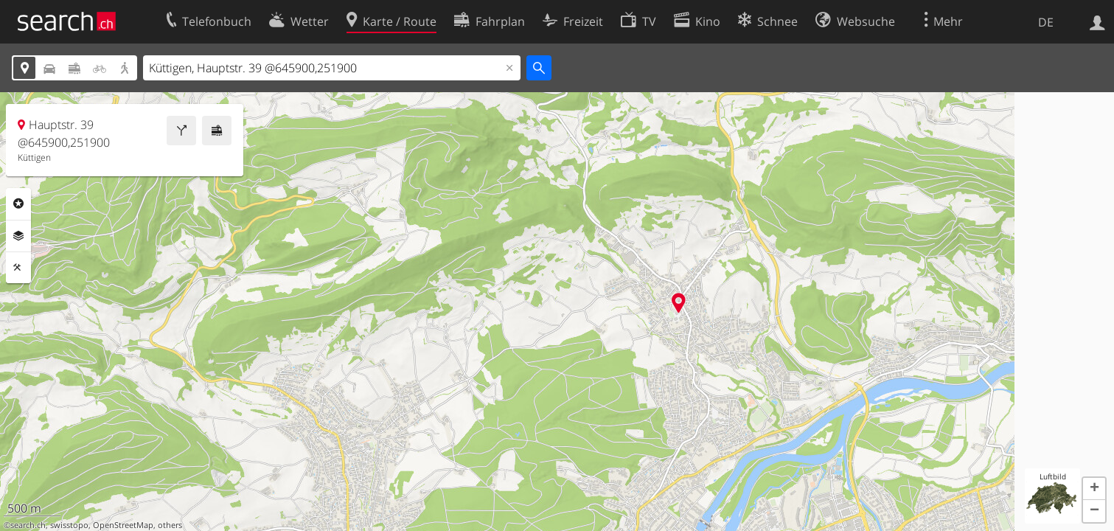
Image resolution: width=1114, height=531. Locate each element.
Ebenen (18, 236)
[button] (1094, 489)
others (170, 525)
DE (1046, 22)
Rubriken (18, 203)
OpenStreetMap (123, 525)
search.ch (28, 525)
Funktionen (18, 267)
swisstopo (69, 525)
